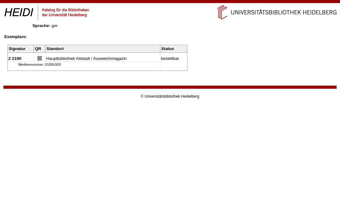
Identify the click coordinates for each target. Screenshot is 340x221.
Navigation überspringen (170, 2)
